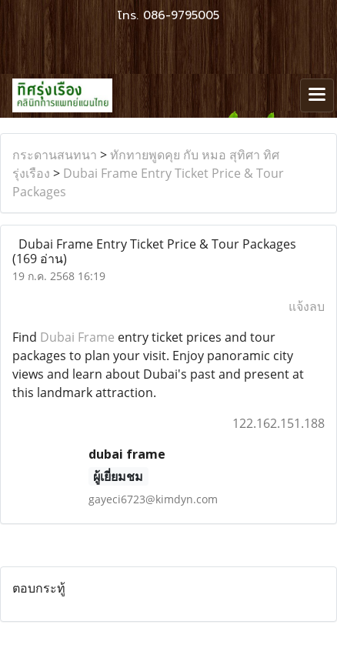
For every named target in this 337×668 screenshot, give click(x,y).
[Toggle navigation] (317, 95)
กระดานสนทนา (54, 154)
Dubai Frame (77, 337)
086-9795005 (181, 15)
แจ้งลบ (307, 306)
